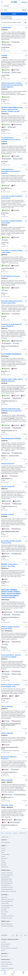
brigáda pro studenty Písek (7, 899)
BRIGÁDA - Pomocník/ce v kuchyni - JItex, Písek (9, 565)
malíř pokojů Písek (5, 877)
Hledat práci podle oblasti (7, 926)
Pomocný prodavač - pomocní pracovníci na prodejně (11, 656)
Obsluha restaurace (7, 463)
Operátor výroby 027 (8, 486)
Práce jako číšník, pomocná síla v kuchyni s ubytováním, (12, 302)
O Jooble (3, 942)
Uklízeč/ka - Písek (7, 805)
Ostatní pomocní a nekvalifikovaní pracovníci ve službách (10, 139)
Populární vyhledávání (6, 962)
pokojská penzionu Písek (7, 887)
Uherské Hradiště (5, 854)
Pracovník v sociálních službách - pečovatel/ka (12, 222)
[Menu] (2, 2)
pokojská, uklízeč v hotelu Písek (8, 891)
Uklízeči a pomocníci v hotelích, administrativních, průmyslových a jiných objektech (12, 85)
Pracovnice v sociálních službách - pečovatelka (12, 251)
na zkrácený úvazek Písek (7, 916)
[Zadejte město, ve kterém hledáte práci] (14, 10)
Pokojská (4, 55)
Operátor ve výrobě (7, 514)
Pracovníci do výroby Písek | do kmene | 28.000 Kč (11, 325)
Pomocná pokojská (5, 842)
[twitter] (21, 935)
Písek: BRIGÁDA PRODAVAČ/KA (11, 354)
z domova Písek (5, 903)
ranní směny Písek (5, 907)
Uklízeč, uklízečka (7, 706)
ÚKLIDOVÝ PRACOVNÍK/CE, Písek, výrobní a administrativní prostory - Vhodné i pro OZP (12, 109)
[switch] (25, 22)
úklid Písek (3, 913)
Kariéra (2, 950)
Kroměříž (3, 848)
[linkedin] (25, 935)
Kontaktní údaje (5, 946)
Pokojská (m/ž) (6, 27)
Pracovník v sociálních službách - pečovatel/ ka (12, 197)
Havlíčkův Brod (4, 866)
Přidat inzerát (4, 956)
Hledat (14, 14)
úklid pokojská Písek (6, 885)
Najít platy (3, 970)
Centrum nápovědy (5, 944)
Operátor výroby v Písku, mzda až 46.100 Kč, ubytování (12, 380)
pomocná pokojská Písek (7, 883)
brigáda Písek (4, 897)
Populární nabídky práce (6, 924)
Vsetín (2, 852)
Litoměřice (3, 862)
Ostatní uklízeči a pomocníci (10, 276)
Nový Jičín (3, 864)
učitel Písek (4, 909)
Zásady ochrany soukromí (7, 968)
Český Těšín (4, 858)
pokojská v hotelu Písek (6, 872)
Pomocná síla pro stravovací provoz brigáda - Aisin (10, 685)
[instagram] (16, 935)
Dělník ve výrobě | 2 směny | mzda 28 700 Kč (10, 627)
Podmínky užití (4, 966)
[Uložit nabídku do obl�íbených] (26, 276)
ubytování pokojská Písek (7, 874)
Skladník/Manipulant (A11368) (11, 438)
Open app (24, 2)
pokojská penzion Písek (6, 881)
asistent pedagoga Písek (7, 905)
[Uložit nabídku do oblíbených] (26, 27)
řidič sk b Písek (4, 911)
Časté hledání (6, 837)
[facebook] (12, 935)
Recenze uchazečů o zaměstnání (9, 948)
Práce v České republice (6, 964)
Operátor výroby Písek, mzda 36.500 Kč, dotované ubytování (11, 410)
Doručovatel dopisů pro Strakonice (9, 757)
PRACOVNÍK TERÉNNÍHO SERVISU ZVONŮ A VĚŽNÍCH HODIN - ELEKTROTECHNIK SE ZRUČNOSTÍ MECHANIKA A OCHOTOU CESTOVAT (11, 593)
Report (24, 50)
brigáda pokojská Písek (6, 879)
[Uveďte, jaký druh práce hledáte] (14, 6)
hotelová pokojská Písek (7, 889)
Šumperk (3, 850)
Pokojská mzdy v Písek (6, 918)
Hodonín (3, 856)
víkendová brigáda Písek (6, 901)
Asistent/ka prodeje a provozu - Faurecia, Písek (11, 542)
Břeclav (3, 860)
